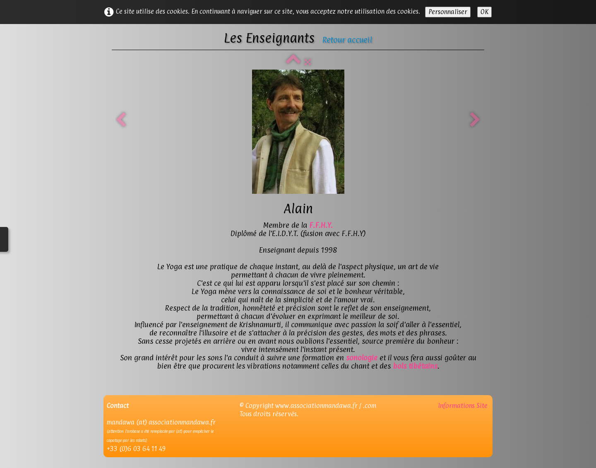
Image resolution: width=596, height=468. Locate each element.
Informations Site (463, 406)
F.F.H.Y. (321, 225)
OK (484, 12)
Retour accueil (347, 39)
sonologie (361, 357)
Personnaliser (447, 12)
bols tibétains (415, 366)
